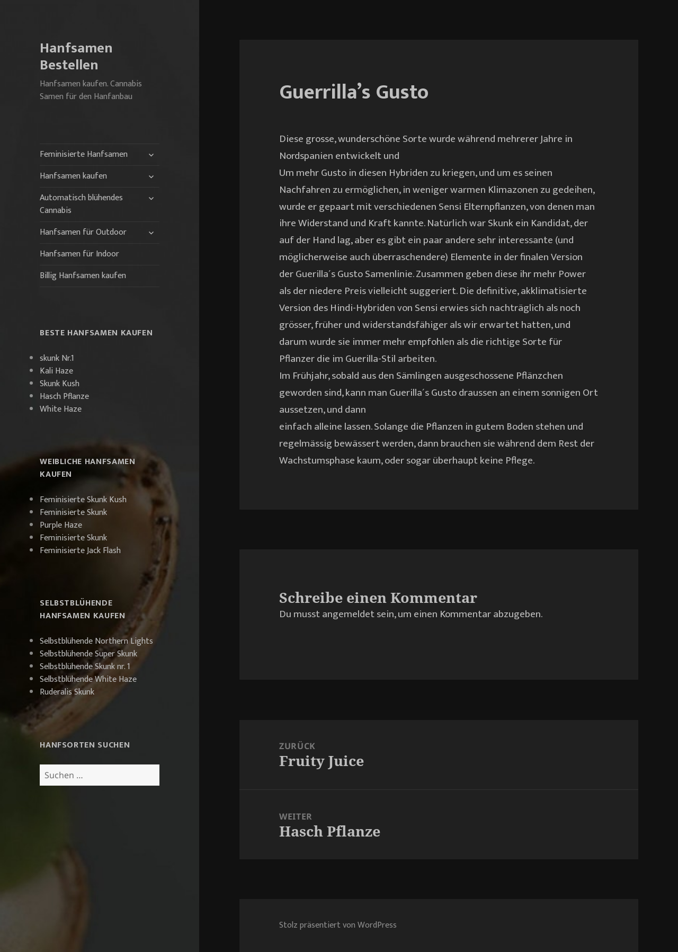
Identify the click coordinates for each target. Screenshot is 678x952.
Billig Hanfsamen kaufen (83, 276)
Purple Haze (61, 525)
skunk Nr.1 (57, 358)
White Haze (61, 409)
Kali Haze (56, 371)
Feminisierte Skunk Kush (83, 500)
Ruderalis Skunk (67, 692)
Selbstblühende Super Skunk (88, 654)
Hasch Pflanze (64, 396)
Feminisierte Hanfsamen (84, 154)
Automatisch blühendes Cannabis (81, 204)
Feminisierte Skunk (73, 512)
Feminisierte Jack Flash (80, 551)
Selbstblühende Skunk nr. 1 (85, 667)
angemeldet (348, 614)
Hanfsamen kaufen (73, 176)
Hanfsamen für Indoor (79, 254)
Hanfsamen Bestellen (76, 56)
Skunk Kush (59, 384)
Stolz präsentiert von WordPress (338, 925)
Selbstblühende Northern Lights (96, 641)
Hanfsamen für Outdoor (83, 232)
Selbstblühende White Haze (88, 679)
